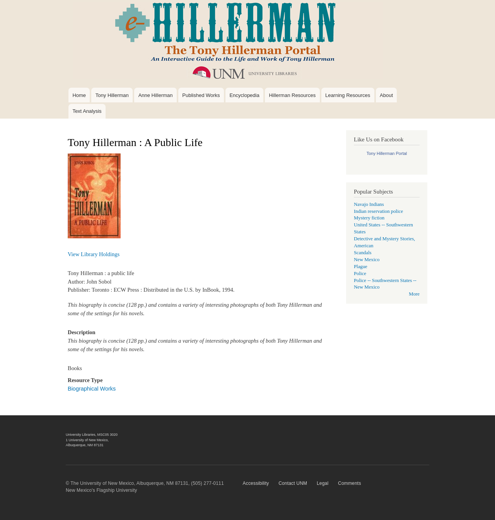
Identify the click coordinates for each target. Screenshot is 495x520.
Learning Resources (347, 95)
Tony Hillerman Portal (387, 153)
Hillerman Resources (292, 95)
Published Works (201, 95)
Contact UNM (292, 483)
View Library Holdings (93, 254)
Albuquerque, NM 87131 (85, 445)
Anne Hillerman (155, 95)
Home (79, 95)
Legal (322, 483)
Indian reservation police (378, 211)
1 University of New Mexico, (87, 440)
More (414, 294)
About (386, 95)
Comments (349, 483)
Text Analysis (86, 111)
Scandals (362, 252)
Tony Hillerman (112, 95)
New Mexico (366, 259)
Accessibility (256, 483)
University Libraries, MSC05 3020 (92, 435)
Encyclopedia (244, 95)
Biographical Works (92, 389)
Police (360, 273)
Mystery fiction (369, 218)
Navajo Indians (369, 204)
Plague (360, 266)
